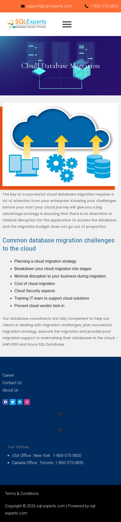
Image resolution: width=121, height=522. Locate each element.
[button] (61, 414)
